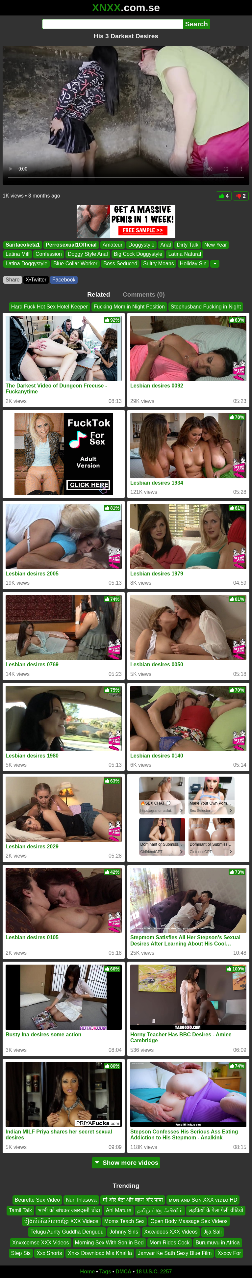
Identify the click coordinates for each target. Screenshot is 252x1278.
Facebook (63, 279)
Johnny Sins (124, 1232)
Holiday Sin (193, 263)
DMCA (123, 1271)
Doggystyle (141, 245)
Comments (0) (144, 294)
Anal (165, 245)
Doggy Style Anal (88, 254)
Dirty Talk (187, 245)
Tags (105, 1271)
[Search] (112, 24)
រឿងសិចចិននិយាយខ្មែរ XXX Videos (61, 1221)
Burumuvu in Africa (217, 1242)
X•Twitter (36, 279)
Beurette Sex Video (37, 1200)
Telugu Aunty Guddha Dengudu (66, 1232)
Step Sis (21, 1253)
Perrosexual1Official (71, 245)
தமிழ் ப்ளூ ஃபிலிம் (160, 1210)
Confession (49, 254)
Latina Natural (184, 254)
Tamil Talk (20, 1210)
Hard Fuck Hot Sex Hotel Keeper (49, 306)
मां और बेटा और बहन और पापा (133, 1200)
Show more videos (126, 1162)
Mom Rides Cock (170, 1242)
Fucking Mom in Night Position (129, 306)
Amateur (112, 245)
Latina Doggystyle (26, 263)
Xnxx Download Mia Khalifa (100, 1253)
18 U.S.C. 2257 (154, 1271)
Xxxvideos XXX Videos (170, 1232)
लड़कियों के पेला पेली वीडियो (216, 1210)
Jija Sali (212, 1232)
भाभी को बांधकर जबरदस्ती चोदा (69, 1210)
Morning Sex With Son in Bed (109, 1242)
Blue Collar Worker (75, 263)
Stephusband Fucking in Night (206, 306)
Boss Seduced (120, 263)
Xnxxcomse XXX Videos (40, 1242)
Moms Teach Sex (124, 1221)
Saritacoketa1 (23, 245)
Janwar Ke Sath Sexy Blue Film (175, 1253)
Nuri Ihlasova (81, 1200)
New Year (215, 245)
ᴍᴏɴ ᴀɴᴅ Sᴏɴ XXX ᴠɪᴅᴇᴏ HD (203, 1200)
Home (87, 1271)
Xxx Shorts (49, 1253)
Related (98, 294)
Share (13, 279)
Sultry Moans (158, 263)
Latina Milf (18, 254)
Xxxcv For (229, 1253)
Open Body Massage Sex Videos (189, 1221)
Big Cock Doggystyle (138, 254)
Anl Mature (118, 1210)
